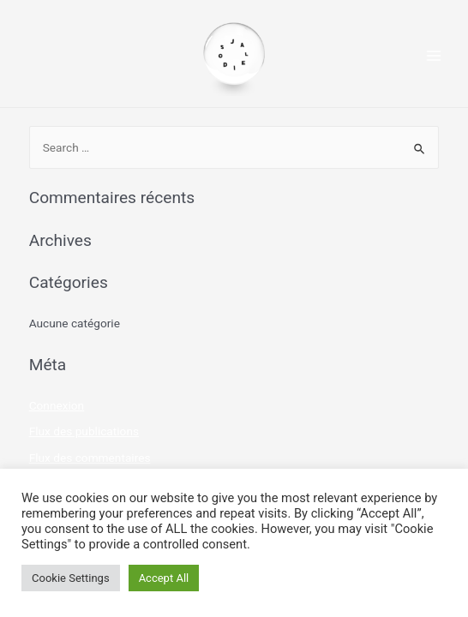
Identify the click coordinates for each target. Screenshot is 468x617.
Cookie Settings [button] (71, 578)
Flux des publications (84, 431)
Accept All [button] (164, 578)
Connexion (57, 405)
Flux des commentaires (90, 457)
